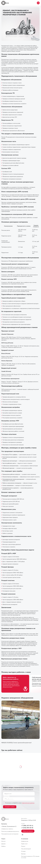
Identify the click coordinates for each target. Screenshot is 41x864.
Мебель (3, 846)
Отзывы (23, 851)
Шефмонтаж (24, 841)
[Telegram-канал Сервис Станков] (22, 835)
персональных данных (28, 803)
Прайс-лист (24, 844)
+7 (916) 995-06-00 (27, 828)
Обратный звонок (28, 831)
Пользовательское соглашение (9, 834)
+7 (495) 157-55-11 (27, 825)
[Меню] (38, 3)
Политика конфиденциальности (10, 831)
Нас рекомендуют (26, 849)
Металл (3, 841)
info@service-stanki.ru (7, 829)
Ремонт (23, 846)
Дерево (3, 844)
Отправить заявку (10, 807)
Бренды (23, 854)
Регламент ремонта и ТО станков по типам (30, 857)
